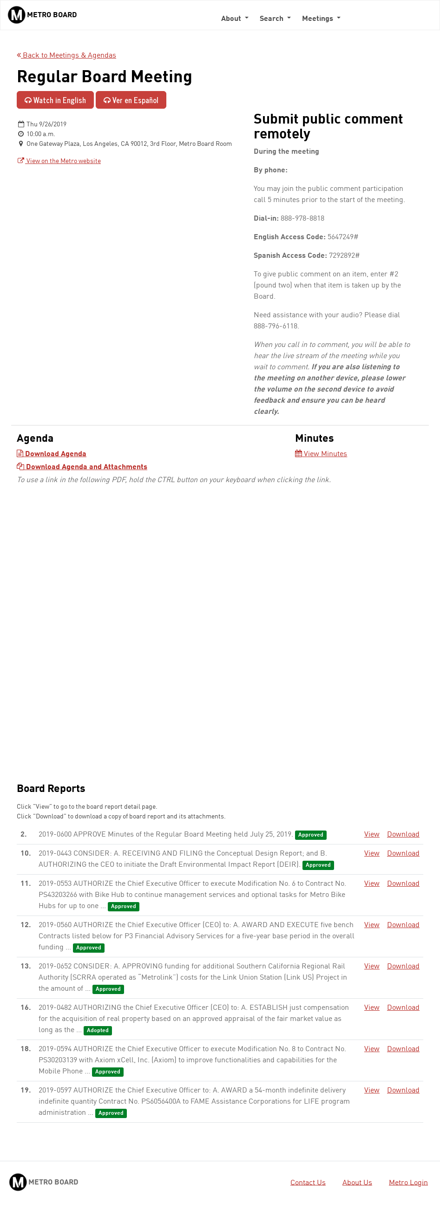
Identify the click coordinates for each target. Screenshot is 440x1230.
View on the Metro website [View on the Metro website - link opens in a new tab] (59, 161)
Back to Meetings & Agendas (66, 55)
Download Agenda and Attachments (82, 467)
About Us (357, 1182)
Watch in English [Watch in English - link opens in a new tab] (55, 100)
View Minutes (321, 454)
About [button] (232, 19)
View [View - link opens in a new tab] (372, 834)
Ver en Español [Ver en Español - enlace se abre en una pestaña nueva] (131, 100)
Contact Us (308, 1182)
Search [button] (272, 19)
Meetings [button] (318, 19)
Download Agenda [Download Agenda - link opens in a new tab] (51, 454)
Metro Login (408, 1182)
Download (403, 834)
